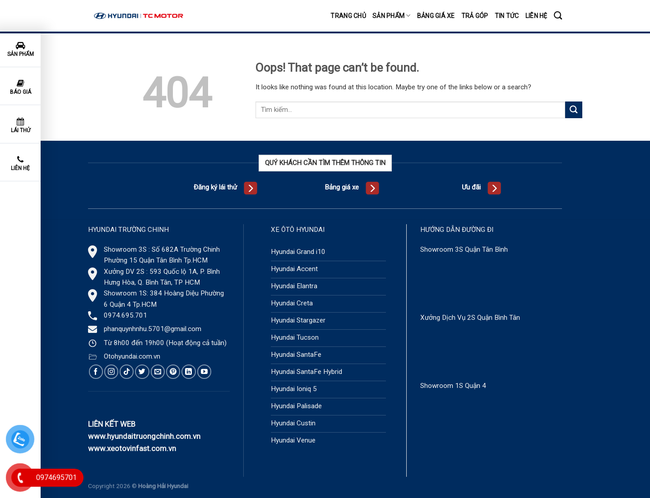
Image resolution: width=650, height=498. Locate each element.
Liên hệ (536, 15)
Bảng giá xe (436, 15)
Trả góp (474, 15)
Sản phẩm (391, 15)
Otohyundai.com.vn (132, 356)
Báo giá (20, 87)
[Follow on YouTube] (204, 371)
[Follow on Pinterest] (173, 371)
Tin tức (507, 15)
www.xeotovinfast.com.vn (132, 448)
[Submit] (573, 109)
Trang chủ (348, 15)
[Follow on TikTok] (127, 371)
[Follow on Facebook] (96, 371)
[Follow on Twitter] (142, 371)
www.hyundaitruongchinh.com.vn (144, 436)
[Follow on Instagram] (111, 371)
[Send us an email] (158, 371)
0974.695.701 (125, 315)
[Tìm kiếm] (558, 15)
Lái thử (20, 126)
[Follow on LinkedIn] (188, 371)
